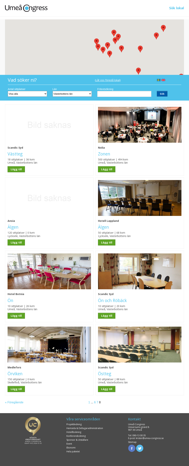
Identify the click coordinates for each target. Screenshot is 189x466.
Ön (10, 300)
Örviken (15, 374)
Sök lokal (176, 8)
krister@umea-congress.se (150, 438)
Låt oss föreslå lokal (108, 80)
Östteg (104, 374)
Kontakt (134, 419)
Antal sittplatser (16, 89)
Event (69, 443)
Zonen (104, 154)
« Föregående (14, 402)
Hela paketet (73, 451)
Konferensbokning (76, 436)
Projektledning (74, 424)
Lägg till (16, 169)
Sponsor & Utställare (77, 439)
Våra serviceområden (83, 419)
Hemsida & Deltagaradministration (84, 428)
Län (55, 89)
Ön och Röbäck (112, 300)
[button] (140, 49)
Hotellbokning (73, 432)
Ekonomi (70, 447)
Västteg (15, 154)
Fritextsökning (105, 89)
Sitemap (132, 442)
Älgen (13, 227)
